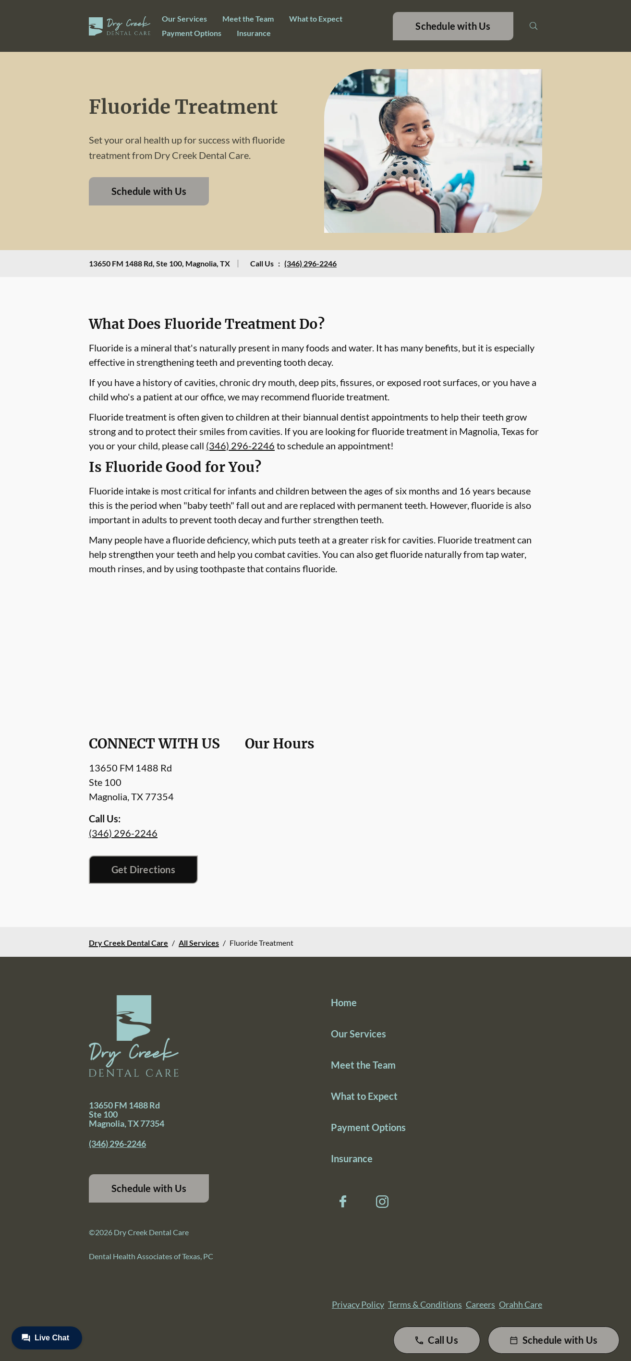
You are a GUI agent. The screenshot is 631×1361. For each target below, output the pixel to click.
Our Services (184, 18)
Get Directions (143, 869)
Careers (480, 1304)
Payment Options (191, 32)
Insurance (254, 32)
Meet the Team (248, 18)
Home (344, 1002)
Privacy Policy (358, 1304)
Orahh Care (520, 1304)
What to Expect (315, 18)
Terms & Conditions (425, 1304)
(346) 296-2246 (310, 263)
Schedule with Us (452, 26)
